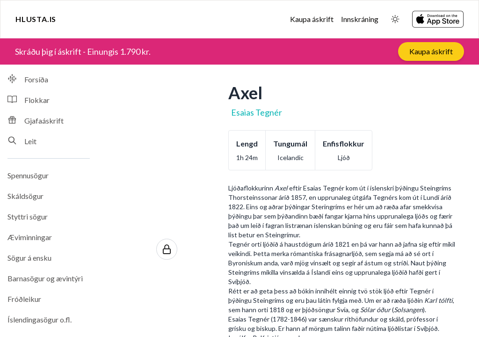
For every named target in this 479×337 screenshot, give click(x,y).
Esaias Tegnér (256, 112)
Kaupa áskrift (312, 19)
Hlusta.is (35, 19)
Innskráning (359, 19)
